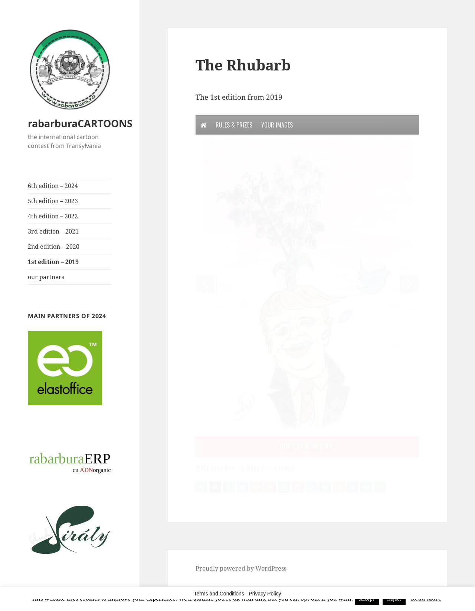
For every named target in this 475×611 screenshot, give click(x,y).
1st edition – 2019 (53, 262)
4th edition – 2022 (53, 216)
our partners (46, 277)
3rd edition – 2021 (53, 231)
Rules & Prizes (234, 124)
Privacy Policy (265, 594)
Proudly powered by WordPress (241, 568)
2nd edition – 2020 (53, 246)
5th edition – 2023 (53, 201)
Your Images (277, 124)
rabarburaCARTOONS (80, 123)
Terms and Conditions (219, 594)
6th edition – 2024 (53, 186)
